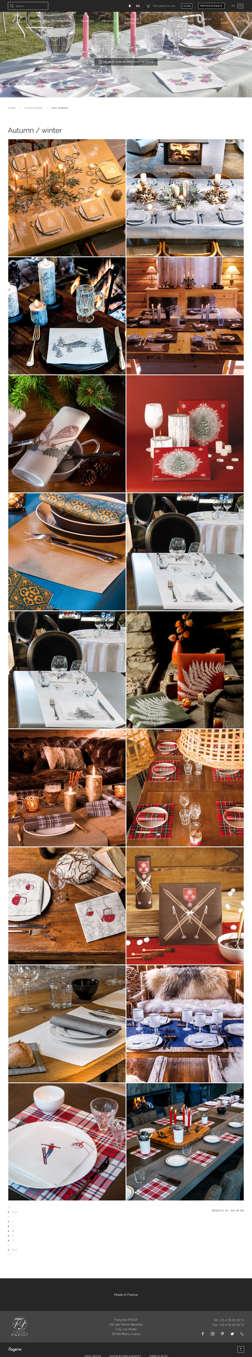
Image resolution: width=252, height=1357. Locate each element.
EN (240, 6)
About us (206, 21)
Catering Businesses (133, 21)
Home (12, 108)
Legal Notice (92, 1351)
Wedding (87, 21)
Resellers (166, 21)
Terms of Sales (158, 1351)
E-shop (224, 21)
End (14, 1250)
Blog (240, 21)
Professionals (211, 5)
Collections (39, 21)
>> (9, 1254)
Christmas (65, 21)
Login (187, 6)
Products (109, 21)
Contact (187, 21)
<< (9, 1207)
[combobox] (28, 6)
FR (233, 6)
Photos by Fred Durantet (125, 1351)
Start (15, 1212)
